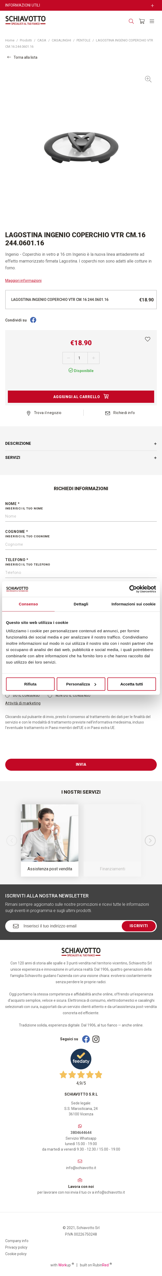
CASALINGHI (61, 40)
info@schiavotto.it (81, 1168)
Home (9, 40)
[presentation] (45, 748)
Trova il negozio (44, 413)
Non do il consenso (69, 695)
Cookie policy (16, 1254)
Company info (16, 1241)
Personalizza (81, 684)
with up (62, 1264)
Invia (81, 764)
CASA (41, 40)
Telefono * (81, 562)
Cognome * (81, 534)
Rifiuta (30, 684)
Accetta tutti (131, 684)
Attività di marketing (22, 703)
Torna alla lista (22, 57)
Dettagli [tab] (81, 604)
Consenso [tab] (28, 604)
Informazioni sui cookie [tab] (134, 604)
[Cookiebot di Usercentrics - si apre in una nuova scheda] (133, 589)
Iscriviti (139, 926)
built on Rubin (96, 1264)
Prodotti (26, 40)
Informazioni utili (22, 5)
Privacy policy (16, 1247)
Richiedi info (120, 413)
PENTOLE (83, 40)
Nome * (81, 506)
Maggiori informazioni (23, 280)
